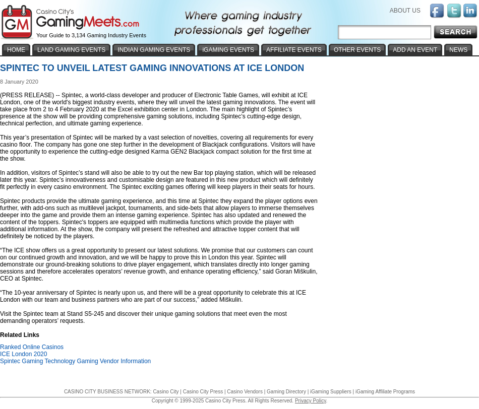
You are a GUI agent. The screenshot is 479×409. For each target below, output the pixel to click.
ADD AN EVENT (415, 49)
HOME (16, 49)
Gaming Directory (286, 391)
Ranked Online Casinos (32, 347)
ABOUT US (405, 10)
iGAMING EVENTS (228, 49)
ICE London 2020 (23, 354)
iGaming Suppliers (330, 391)
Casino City (165, 391)
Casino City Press (203, 391)
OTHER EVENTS (357, 49)
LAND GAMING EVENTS (71, 49)
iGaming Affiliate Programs (385, 391)
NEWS (458, 49)
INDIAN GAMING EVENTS (153, 49)
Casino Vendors (245, 391)
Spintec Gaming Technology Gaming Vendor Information (75, 361)
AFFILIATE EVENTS (294, 49)
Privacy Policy (310, 400)
